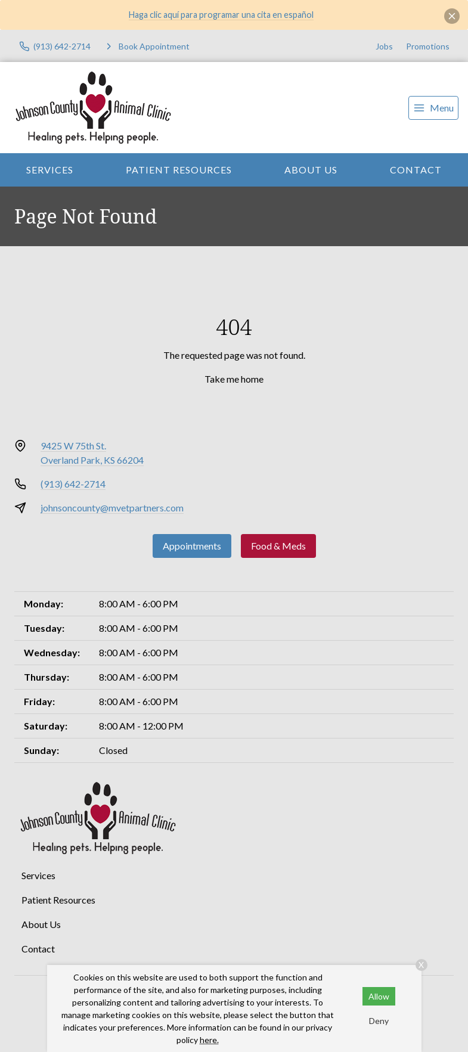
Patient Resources (179, 169)
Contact (416, 169)
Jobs (384, 46)
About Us (310, 169)
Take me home (234, 378)
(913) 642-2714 (73, 483)
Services (49, 169)
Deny (379, 1021)
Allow (378, 996)
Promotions (428, 46)
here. (209, 1040)
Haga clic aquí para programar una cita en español (221, 15)
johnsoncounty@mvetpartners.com (112, 507)
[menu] (433, 108)
